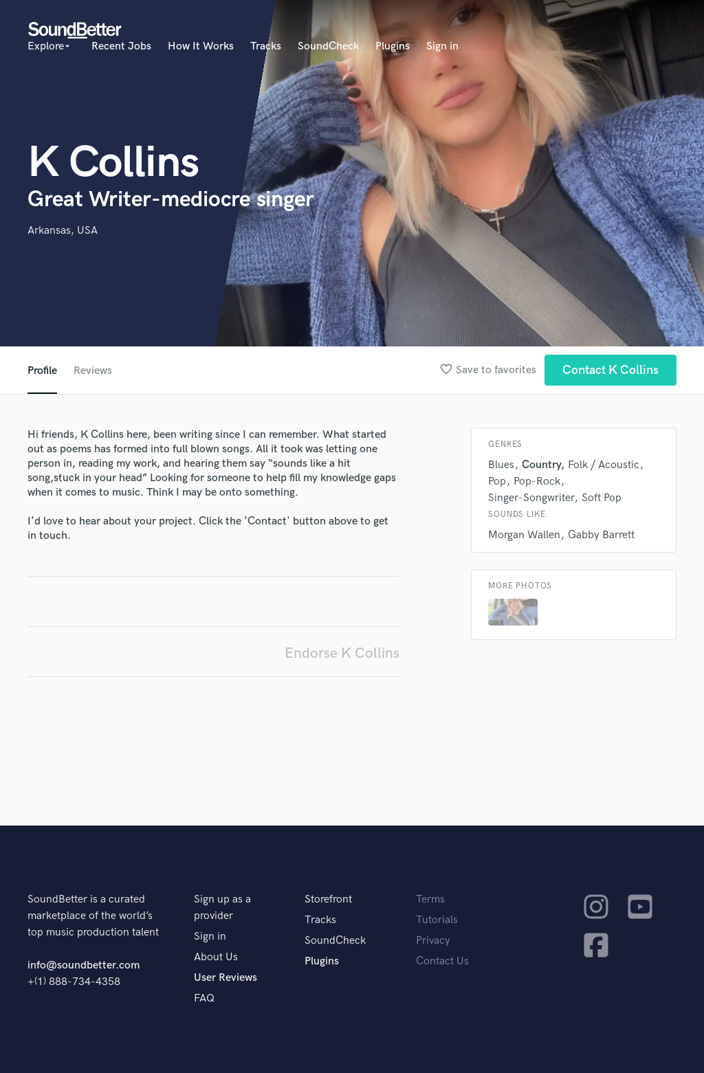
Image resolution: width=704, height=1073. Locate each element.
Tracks (265, 46)
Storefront (328, 899)
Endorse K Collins (342, 653)
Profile (42, 370)
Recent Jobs (121, 46)
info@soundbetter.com (84, 965)
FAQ (204, 998)
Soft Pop (602, 498)
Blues (501, 465)
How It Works (201, 46)
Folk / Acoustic (603, 465)
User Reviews (225, 977)
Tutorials (437, 920)
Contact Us (442, 961)
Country (541, 465)
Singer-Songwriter (531, 498)
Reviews (93, 370)
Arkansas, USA (63, 230)
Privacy (433, 940)
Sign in (442, 46)
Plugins (392, 46)
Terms (430, 899)
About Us (216, 957)
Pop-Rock (537, 481)
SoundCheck (328, 46)
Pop (497, 481)
